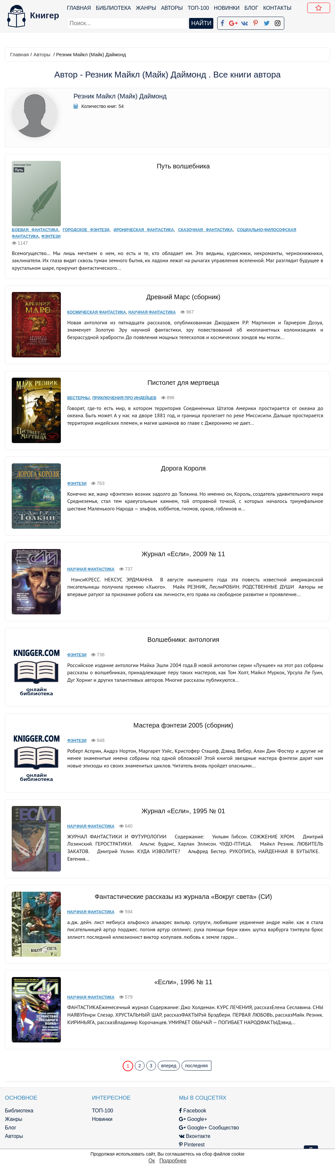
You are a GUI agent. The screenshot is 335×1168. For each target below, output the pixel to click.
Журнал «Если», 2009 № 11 (180, 547)
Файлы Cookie (260, 1101)
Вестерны (72, 391)
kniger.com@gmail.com (285, 1084)
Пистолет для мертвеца (180, 376)
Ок (152, 1160)
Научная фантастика (145, 306)
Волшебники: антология (180, 630)
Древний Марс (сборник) (179, 291)
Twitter (174, 1126)
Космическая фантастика (90, 306)
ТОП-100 (198, 8)
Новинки (227, 8)
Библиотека (113, 8)
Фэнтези (51, 230)
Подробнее (172, 1160)
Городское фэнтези (85, 224)
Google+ (178, 1092)
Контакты (277, 8)
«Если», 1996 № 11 (179, 957)
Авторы (172, 8)
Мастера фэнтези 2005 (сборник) (180, 715)
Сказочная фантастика (205, 224)
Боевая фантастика (35, 224)
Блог (251, 8)
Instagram (178, 1135)
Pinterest (176, 1118)
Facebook (177, 1084)
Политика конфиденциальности (281, 1092)
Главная (79, 8)
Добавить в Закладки (320, 9)
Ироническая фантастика (143, 224)
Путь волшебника (179, 165)
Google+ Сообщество (194, 1101)
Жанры (146, 8)
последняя (196, 1038)
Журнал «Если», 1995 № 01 (180, 801)
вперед (168, 1038)
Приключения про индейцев (118, 391)
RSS (172, 1143)
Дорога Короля (180, 461)
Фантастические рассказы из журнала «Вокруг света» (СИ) (179, 881)
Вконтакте (179, 1109)
